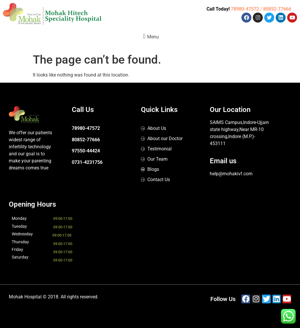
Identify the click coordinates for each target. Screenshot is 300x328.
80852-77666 (86, 139)
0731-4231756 (87, 162)
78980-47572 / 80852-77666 (261, 9)
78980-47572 (86, 128)
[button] (150, 36)
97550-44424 (86, 151)
